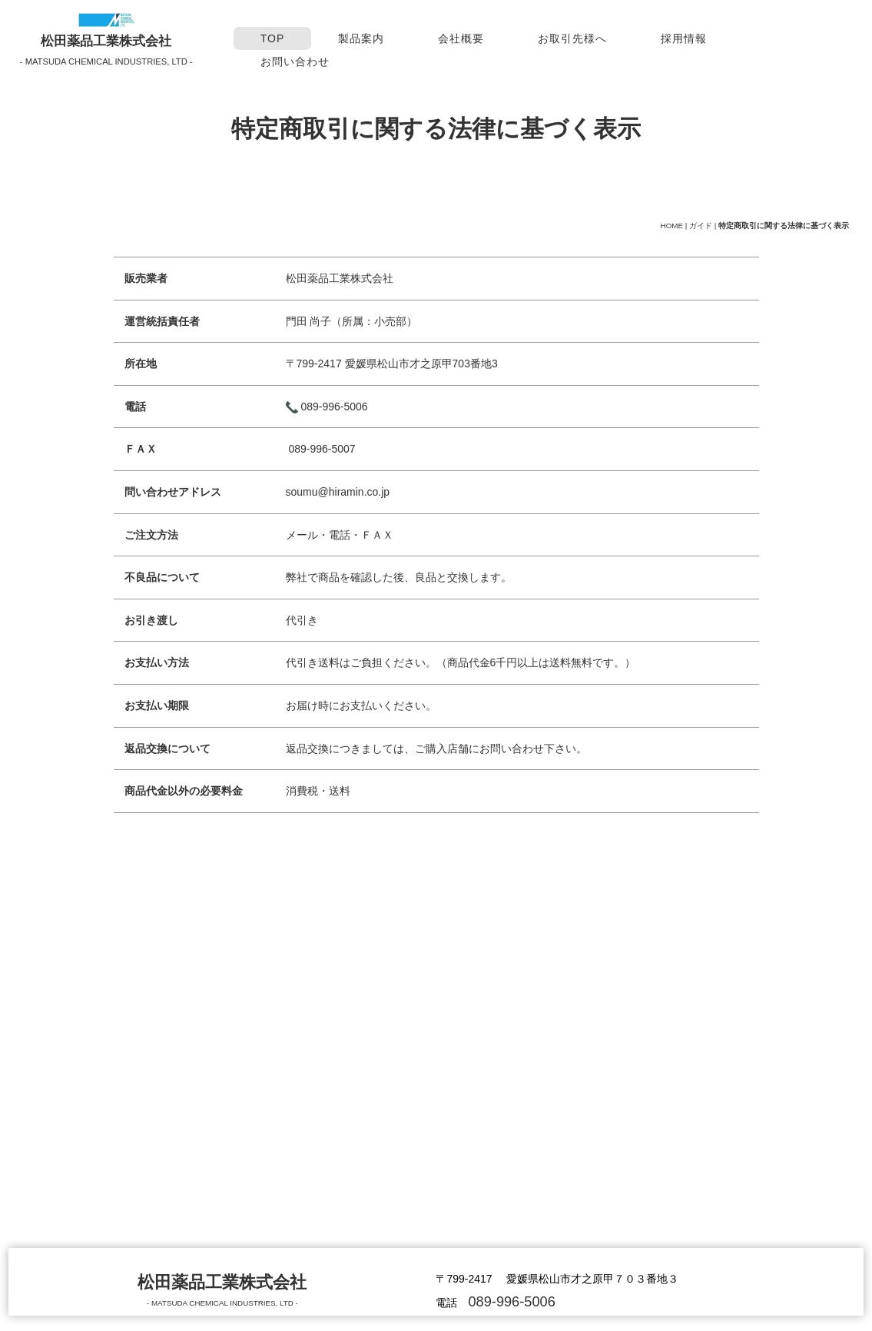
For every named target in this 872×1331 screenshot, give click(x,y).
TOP (272, 38)
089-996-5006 (333, 408)
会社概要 (461, 38)
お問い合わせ (295, 61)
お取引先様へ (572, 38)
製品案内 (361, 38)
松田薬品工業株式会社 (106, 41)
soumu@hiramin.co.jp (338, 493)
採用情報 (684, 38)
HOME (672, 225)
